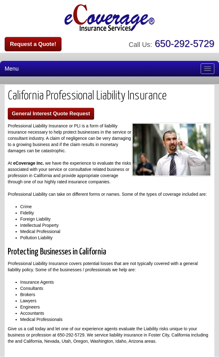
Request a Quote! (33, 44)
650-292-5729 (184, 43)
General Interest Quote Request (51, 114)
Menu (12, 69)
